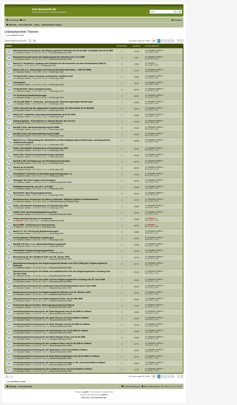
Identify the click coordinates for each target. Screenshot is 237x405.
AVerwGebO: (19, 82)
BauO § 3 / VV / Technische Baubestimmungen (35, 231)
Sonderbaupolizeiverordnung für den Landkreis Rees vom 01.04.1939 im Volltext (52, 343)
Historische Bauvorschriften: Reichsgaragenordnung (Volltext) (43, 305)
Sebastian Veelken (23, 53)
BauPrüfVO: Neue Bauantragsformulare (32, 193)
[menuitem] (23, 20)
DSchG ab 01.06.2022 (23, 167)
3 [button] (165, 41)
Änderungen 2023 (57, 97)
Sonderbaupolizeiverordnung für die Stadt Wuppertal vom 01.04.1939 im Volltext (52, 311)
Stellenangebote (56, 123)
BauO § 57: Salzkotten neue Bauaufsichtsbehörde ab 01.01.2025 (44, 114)
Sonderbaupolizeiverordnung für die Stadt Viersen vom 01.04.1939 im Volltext (51, 318)
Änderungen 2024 (49, 65)
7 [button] (178, 41)
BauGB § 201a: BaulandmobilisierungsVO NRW (36, 127)
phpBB (86, 392)
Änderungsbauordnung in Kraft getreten (32, 218)
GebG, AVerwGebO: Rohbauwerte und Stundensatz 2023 (40, 148)
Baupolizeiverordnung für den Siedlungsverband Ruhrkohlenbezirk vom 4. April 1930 (54, 286)
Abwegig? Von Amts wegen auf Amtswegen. (34, 180)
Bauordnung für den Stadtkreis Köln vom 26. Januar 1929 (41, 257)
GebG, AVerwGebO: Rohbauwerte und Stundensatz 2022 (40, 206)
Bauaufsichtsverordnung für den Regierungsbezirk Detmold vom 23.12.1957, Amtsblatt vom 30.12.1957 (63, 50)
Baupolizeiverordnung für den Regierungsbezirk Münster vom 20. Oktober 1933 (52, 292)
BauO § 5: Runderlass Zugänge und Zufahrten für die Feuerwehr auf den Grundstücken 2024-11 (59, 63)
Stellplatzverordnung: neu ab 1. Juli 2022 (33, 186)
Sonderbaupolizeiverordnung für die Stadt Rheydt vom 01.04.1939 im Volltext (50, 330)
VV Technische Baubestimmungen (30, 95)
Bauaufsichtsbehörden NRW (61, 53)
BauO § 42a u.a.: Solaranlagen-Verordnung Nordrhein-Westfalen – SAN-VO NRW (52, 70)
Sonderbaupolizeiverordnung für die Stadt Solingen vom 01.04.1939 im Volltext (51, 324)
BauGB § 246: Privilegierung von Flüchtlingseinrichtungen (41, 161)
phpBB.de (104, 395)
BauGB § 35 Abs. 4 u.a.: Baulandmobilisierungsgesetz (39, 244)
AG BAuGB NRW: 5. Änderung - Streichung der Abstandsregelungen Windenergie (53, 102)
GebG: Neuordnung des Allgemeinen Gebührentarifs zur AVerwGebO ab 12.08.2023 (53, 108)
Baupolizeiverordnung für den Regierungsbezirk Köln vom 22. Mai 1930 (48, 298)
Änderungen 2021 (49, 227)
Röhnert (19, 221)
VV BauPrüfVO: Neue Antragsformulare (32, 89)
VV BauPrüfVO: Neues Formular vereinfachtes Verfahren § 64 (43, 76)
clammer (19, 65)
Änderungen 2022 (57, 144)
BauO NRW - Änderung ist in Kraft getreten (34, 225)
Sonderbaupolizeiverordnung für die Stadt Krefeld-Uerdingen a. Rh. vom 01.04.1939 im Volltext (59, 362)
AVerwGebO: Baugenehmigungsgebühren (33, 250)
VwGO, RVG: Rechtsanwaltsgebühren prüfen (35, 212)
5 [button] (172, 41)
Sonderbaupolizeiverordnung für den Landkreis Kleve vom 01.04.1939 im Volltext (52, 369)
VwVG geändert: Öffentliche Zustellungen (33, 237)
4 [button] (169, 41)
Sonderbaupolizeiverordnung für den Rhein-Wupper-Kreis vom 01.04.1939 (49, 337)
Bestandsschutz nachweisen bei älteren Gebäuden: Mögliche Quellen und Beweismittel (55, 199)
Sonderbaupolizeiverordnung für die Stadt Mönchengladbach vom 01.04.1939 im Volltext (56, 356)
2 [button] (162, 41)
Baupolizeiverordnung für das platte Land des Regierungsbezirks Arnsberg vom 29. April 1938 (59, 279)
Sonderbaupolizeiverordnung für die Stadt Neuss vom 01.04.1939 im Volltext (50, 350)
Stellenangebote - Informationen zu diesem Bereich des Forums (44, 121)
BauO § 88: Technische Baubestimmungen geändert (38, 154)
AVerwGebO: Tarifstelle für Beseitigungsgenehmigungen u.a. (42, 174)
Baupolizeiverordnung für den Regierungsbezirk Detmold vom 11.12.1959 (49, 57)
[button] (153, 41)
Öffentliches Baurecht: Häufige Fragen (64, 201)
